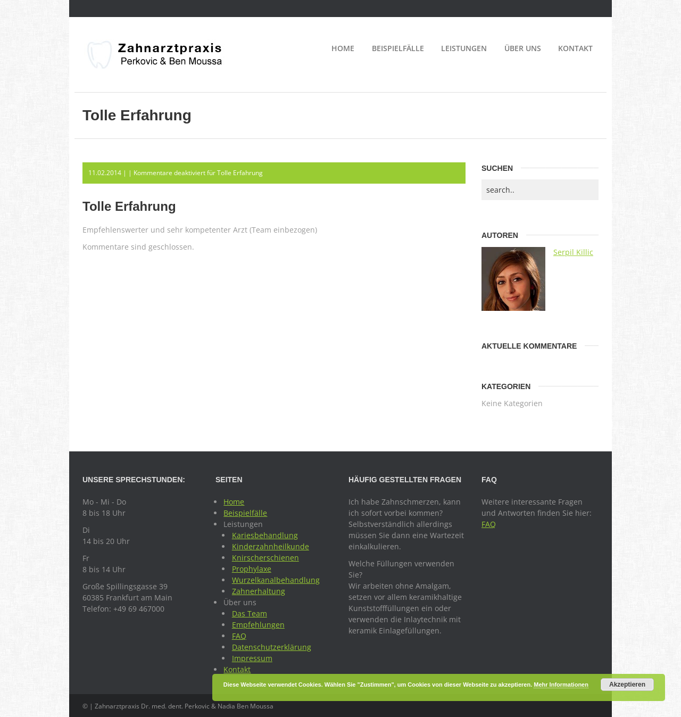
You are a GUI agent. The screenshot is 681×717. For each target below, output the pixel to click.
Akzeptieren (627, 684)
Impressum (252, 658)
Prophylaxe (251, 569)
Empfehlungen (258, 625)
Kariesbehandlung (265, 535)
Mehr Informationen (561, 684)
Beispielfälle (398, 48)
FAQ (239, 636)
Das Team (249, 613)
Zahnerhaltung (258, 591)
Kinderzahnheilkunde (270, 546)
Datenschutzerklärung (271, 647)
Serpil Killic (573, 252)
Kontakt (575, 48)
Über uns (522, 48)
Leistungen (464, 48)
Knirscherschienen (265, 558)
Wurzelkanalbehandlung (276, 580)
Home (342, 48)
